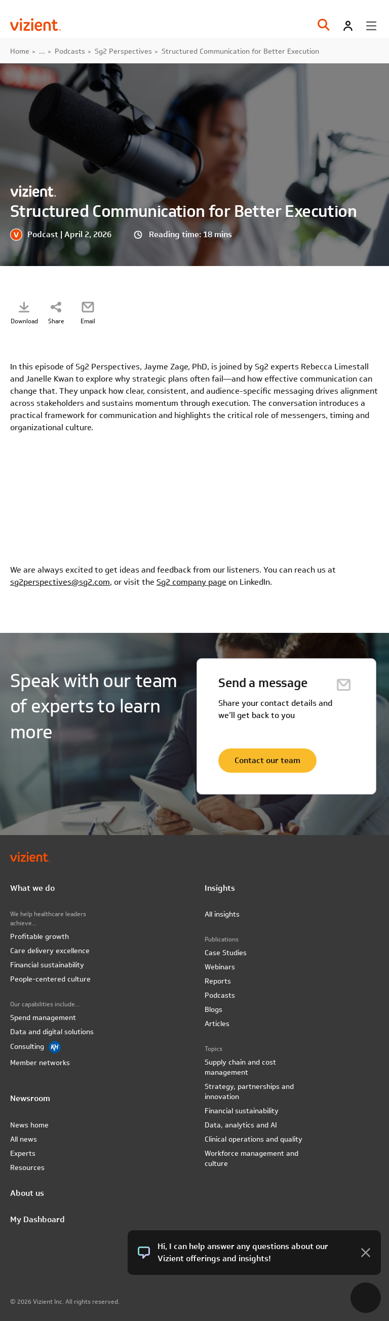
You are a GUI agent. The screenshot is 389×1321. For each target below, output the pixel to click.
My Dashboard (37, 1219)
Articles (217, 1023)
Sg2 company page (191, 582)
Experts (22, 1153)
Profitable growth (39, 936)
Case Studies (226, 952)
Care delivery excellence (50, 950)
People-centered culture (50, 979)
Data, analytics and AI (241, 1124)
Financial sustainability (47, 964)
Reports (218, 981)
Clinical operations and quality (253, 1139)
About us (27, 1193)
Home (19, 51)
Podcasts (70, 51)
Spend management (43, 1017)
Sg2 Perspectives (123, 51)
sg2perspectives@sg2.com (60, 582)
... (42, 51)
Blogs (213, 1009)
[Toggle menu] (371, 25)
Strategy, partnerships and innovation (249, 1091)
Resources (27, 1167)
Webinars (220, 966)
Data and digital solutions (52, 1031)
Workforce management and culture (251, 1158)
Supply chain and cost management (240, 1067)
